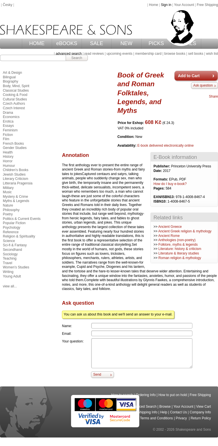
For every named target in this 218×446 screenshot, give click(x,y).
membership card (148, 54)
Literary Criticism (15, 179)
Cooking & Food (15, 95)
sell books (195, 54)
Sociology (10, 254)
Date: (158, 171)
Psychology (11, 228)
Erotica (8, 121)
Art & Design (12, 73)
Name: (67, 326)
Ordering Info (146, 395)
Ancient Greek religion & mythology (184, 231)
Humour (9, 166)
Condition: (126, 137)
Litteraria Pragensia (17, 183)
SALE (96, 43)
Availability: (127, 146)
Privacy (182, 418)
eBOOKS (66, 43)
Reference (10, 232)
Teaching (9, 258)
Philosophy (11, 210)
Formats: (161, 179)
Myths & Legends (16, 201)
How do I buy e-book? (170, 184)
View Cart (203, 407)
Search (76, 58)
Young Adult (12, 276)
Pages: (159, 188)
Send (97, 374)
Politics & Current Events (22, 219)
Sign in (166, 5)
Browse (165, 407)
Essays (8, 126)
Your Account (184, 5)
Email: (66, 334)
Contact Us (178, 412)
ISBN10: (160, 201)
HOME (37, 43)
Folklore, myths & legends (178, 245)
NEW (126, 43)
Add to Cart (189, 75)
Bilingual (9, 77)
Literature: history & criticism (179, 249)
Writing (8, 272)
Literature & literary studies (178, 253)
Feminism (10, 130)
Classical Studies (16, 90)
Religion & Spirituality (19, 236)
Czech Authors (14, 104)
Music (7, 192)
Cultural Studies (15, 99)
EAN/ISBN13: (164, 197)
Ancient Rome (169, 236)
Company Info (200, 412)
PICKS (156, 43)
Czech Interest (14, 108)
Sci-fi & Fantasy (15, 245)
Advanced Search (143, 407)
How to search (122, 395)
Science (9, 241)
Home (153, 5)
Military (8, 188)
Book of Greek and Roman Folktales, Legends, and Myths (140, 92)
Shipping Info (147, 412)
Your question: (73, 341)
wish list (212, 54)
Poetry (8, 214)
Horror (8, 161)
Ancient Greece (170, 227)
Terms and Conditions (156, 418)
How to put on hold (172, 395)
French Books (13, 144)
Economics (11, 117)
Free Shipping (207, 5)
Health (8, 152)
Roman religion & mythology (179, 258)
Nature (8, 205)
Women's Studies (16, 267)
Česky (7, 5)
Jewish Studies (14, 174)
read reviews (94, 54)
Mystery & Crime (15, 197)
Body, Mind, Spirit (16, 86)
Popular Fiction (14, 223)
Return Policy (201, 418)
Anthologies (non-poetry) (177, 240)
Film (6, 139)
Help (163, 412)
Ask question (203, 85)
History (8, 157)
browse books (174, 54)
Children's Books (15, 170)
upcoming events (119, 54)
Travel (7, 263)
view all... (10, 286)
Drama (8, 113)
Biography (10, 81)
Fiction (8, 135)
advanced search (69, 54)
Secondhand (12, 250)
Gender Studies (14, 148)
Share (213, 96)
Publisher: (162, 166)
